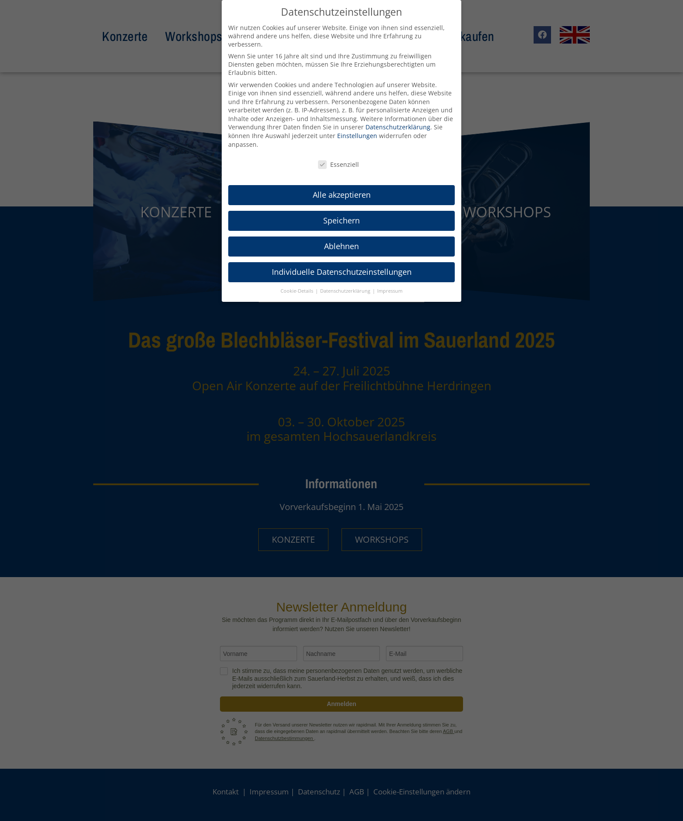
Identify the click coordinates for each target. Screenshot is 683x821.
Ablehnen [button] (341, 246)
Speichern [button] (341, 220)
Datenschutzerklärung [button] (346, 291)
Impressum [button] (389, 291)
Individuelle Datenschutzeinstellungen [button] (342, 272)
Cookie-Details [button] (297, 291)
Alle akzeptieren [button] (342, 194)
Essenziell (338, 164)
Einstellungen (357, 136)
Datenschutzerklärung (397, 127)
